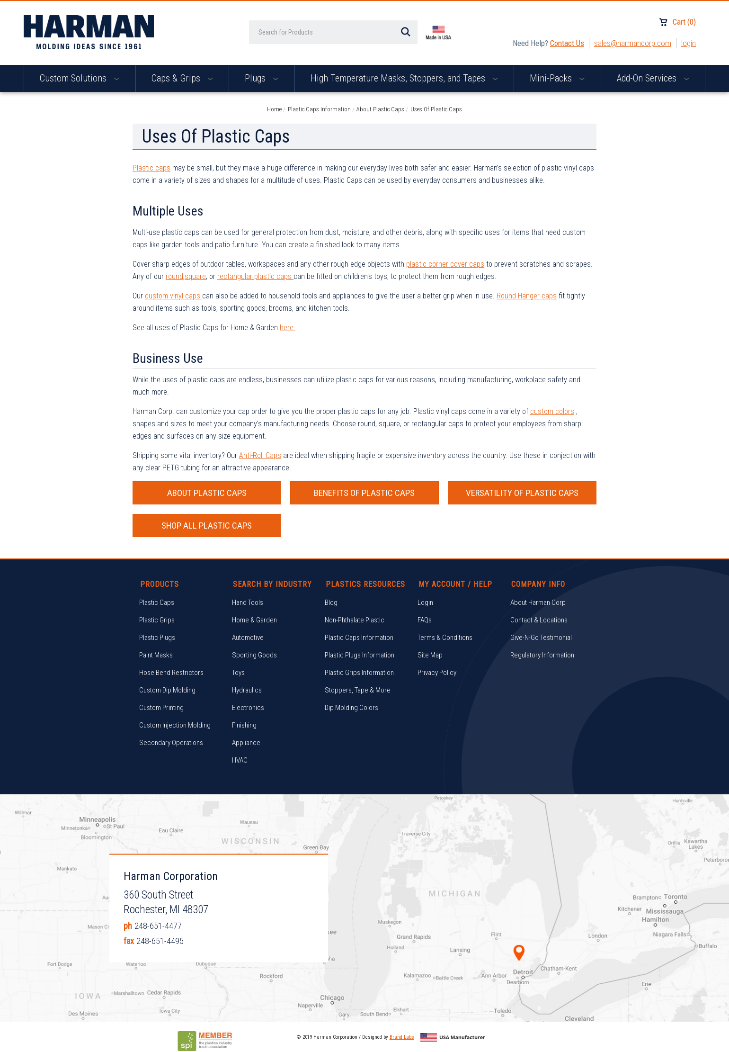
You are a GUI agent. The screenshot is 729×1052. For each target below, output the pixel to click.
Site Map (430, 655)
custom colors (552, 411)
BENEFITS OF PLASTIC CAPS (364, 492)
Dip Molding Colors (351, 707)
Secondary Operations (171, 742)
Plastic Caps (156, 602)
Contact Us (567, 43)
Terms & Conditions (445, 637)
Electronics (248, 707)
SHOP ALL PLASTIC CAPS (206, 525)
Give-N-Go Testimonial (541, 637)
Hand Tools (247, 602)
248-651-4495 (160, 941)
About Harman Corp (538, 602)
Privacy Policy (437, 672)
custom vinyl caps (173, 295)
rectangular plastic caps (255, 276)
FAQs (425, 620)
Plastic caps (151, 167)
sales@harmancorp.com (632, 43)
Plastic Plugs (157, 637)
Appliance (246, 742)
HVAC (240, 760)
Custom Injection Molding (175, 725)
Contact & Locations (539, 620)
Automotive (248, 637)
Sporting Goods (254, 655)
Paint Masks (156, 655)
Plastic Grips (157, 620)
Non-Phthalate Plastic (354, 620)
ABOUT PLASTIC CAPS (207, 492)
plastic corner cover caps (445, 264)
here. (287, 327)
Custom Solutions (79, 78)
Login (688, 43)
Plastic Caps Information (359, 637)
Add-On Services (653, 78)
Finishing (244, 725)
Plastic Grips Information (359, 672)
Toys (238, 672)
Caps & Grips (182, 78)
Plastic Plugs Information (359, 655)
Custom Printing (161, 707)
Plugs (261, 78)
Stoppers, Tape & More (358, 690)
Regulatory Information (542, 655)
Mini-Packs (557, 78)
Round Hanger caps (527, 295)
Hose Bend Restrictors (171, 672)
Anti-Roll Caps (260, 455)
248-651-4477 (158, 926)
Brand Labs (402, 1037)
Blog (331, 602)
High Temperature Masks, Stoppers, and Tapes (404, 78)
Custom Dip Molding (167, 690)
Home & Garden (254, 620)
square (195, 276)
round (174, 276)
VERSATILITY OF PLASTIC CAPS (522, 492)
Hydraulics (247, 690)
